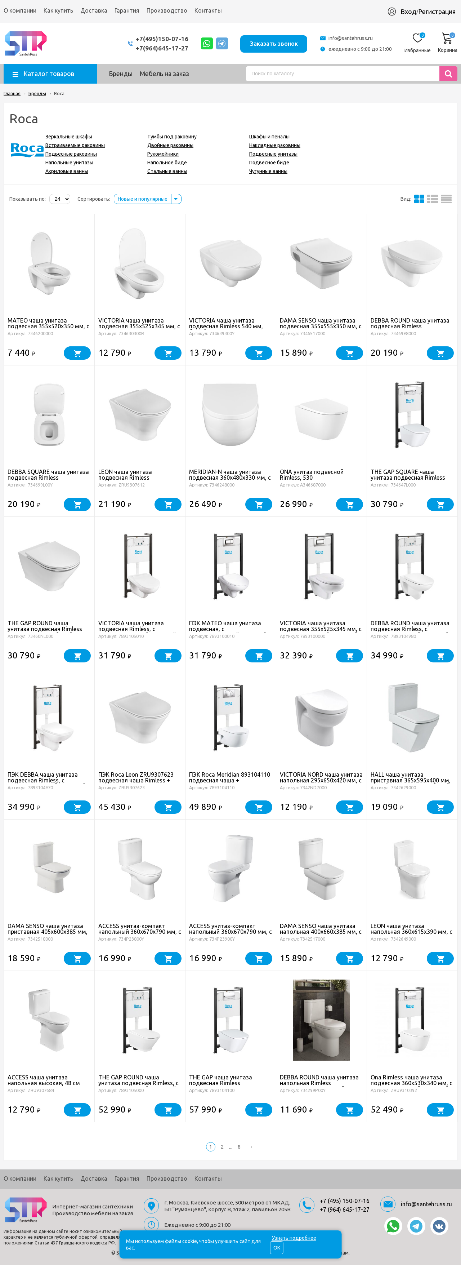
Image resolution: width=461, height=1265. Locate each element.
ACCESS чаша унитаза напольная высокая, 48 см (44, 1080)
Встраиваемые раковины (75, 145)
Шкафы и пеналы (269, 136)
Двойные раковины (170, 145)
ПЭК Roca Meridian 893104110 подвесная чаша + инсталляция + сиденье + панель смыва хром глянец (229, 783)
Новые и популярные (142, 199)
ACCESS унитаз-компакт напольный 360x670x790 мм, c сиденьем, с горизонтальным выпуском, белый (139, 934)
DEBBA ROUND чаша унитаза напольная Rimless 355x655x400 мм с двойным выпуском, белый (319, 1086)
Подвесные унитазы (273, 154)
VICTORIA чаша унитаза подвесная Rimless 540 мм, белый (226, 326)
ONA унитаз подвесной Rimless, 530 (312, 475)
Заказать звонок (273, 43)
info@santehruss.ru (350, 38)
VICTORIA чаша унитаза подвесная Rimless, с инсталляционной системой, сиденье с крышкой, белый (138, 632)
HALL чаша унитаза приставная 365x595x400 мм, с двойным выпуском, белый (411, 780)
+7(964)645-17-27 (159, 48)
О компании (20, 10)
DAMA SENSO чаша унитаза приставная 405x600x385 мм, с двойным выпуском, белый (48, 932)
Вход (408, 11)
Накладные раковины (274, 145)
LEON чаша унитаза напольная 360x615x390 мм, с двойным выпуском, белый (411, 932)
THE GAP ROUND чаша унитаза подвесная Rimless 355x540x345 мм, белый (45, 629)
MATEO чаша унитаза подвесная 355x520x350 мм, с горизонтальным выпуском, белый (48, 329)
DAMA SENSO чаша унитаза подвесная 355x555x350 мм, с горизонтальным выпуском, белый (321, 329)
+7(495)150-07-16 (159, 38)
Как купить (58, 10)
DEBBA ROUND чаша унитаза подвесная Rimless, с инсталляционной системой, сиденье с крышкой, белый (410, 632)
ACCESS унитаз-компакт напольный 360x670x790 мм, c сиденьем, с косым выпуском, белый (230, 934)
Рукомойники (163, 154)
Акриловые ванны (66, 171)
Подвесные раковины (71, 154)
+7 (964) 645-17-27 (345, 1209)
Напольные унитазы (69, 162)
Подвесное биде (269, 162)
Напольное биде (167, 162)
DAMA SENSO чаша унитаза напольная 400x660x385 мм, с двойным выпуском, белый (321, 932)
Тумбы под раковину (172, 136)
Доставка (93, 10)
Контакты (208, 10)
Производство (167, 10)
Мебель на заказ (164, 73)
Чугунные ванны (268, 171)
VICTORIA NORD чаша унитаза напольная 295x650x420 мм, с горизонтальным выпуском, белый (321, 783)
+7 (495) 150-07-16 (345, 1201)
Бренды (121, 73)
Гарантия (127, 10)
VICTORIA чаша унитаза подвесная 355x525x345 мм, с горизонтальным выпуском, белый (139, 329)
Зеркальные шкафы (68, 136)
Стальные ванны (167, 171)
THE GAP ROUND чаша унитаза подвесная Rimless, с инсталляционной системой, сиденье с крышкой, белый (138, 1086)
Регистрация (437, 11)
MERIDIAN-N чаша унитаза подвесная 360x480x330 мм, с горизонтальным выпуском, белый (230, 480)
